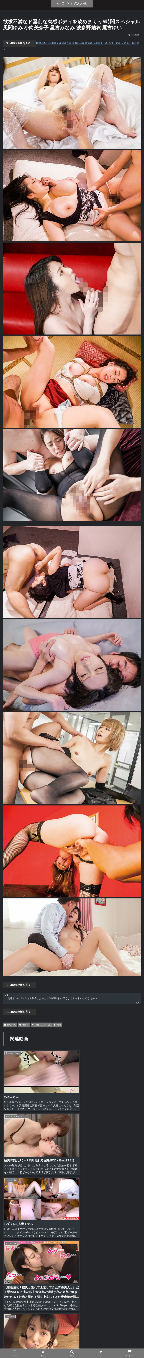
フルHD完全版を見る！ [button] (19, 43)
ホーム (26, 1346)
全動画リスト (72, 1346)
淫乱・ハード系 (41, 1024)
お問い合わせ (118, 1346)
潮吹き (24, 1024)
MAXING (10, 1024)
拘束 (57, 1024)
